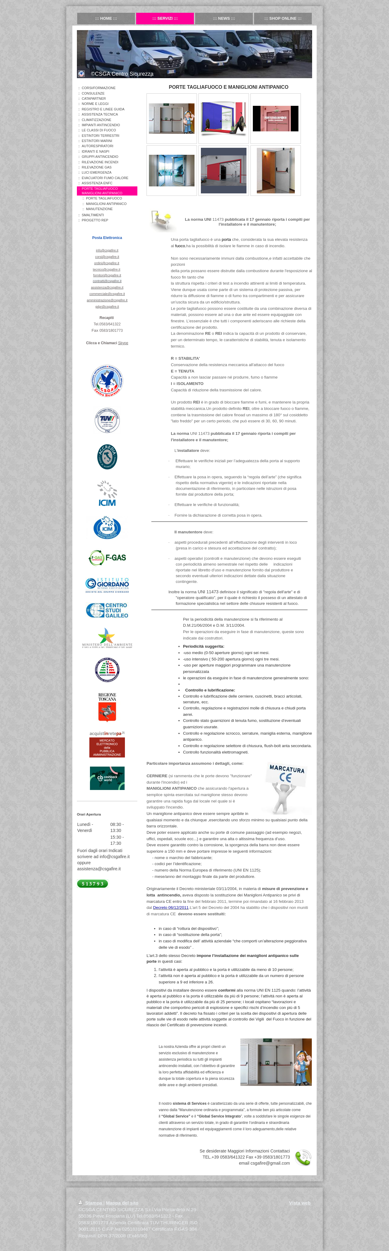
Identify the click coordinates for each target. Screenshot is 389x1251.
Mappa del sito (122, 1202)
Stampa (90, 1202)
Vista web (300, 1202)
